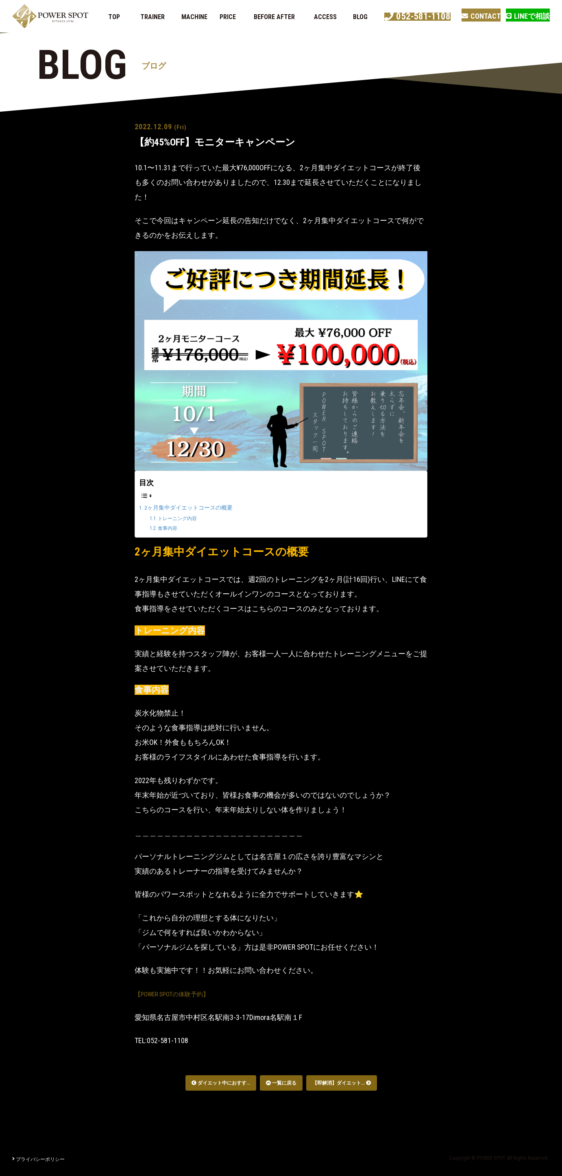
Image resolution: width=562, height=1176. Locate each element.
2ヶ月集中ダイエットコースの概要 (195, 507)
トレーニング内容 (183, 518)
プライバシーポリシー (38, 1159)
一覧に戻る (281, 1083)
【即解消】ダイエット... (341, 1083)
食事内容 (171, 528)
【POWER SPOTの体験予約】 (180, 993)
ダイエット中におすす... (221, 1083)
